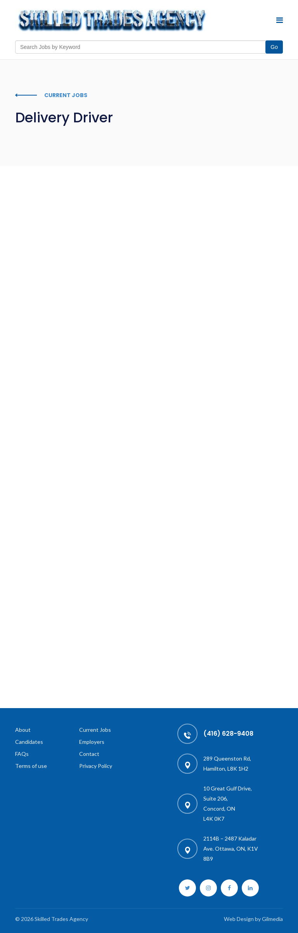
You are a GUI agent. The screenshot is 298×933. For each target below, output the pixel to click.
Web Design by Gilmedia (253, 919)
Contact (89, 753)
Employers (91, 741)
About (23, 729)
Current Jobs (95, 729)
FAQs (22, 753)
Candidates (29, 741)
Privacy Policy (95, 765)
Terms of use (31, 765)
